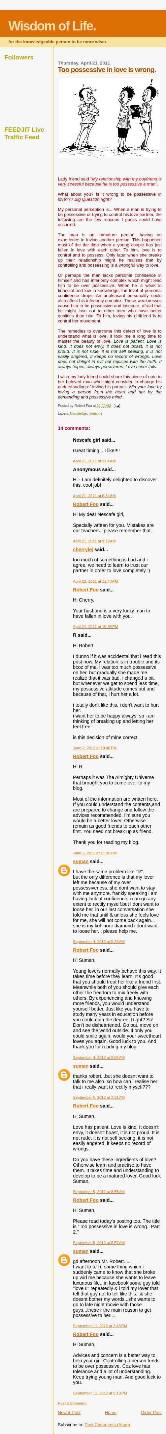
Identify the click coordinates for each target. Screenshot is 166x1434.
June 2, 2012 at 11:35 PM (95, 853)
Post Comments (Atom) (107, 1424)
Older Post (151, 1412)
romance (95, 413)
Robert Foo (86, 504)
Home (111, 1412)
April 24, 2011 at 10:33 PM (95, 627)
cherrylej (83, 549)
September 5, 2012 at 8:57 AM (99, 1243)
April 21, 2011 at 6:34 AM (94, 496)
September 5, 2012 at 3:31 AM (99, 1097)
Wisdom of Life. (52, 26)
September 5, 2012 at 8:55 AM (99, 1192)
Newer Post (69, 1412)
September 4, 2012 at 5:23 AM (99, 942)
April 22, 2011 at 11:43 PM (95, 581)
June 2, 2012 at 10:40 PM (95, 748)
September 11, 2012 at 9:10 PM (100, 1393)
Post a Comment (72, 1403)
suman (81, 861)
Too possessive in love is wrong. (107, 69)
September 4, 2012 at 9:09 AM (99, 1057)
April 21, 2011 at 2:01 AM (94, 461)
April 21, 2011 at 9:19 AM (94, 541)
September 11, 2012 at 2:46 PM (100, 1326)
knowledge (78, 413)
